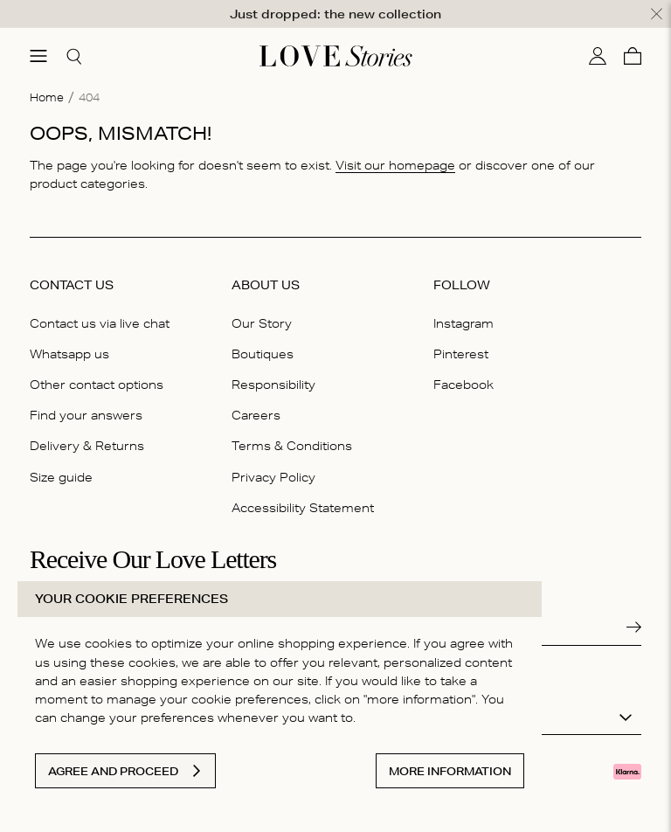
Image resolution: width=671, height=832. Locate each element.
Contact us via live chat (99, 322)
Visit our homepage (395, 164)
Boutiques (263, 353)
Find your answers (86, 414)
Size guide (61, 476)
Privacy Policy (273, 476)
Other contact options (96, 384)
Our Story (262, 322)
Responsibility (273, 384)
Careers (256, 414)
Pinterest (460, 353)
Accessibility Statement (303, 507)
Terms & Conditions (292, 445)
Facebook (463, 384)
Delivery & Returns (87, 445)
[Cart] (632, 55)
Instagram (463, 322)
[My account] (597, 55)
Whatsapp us (69, 353)
